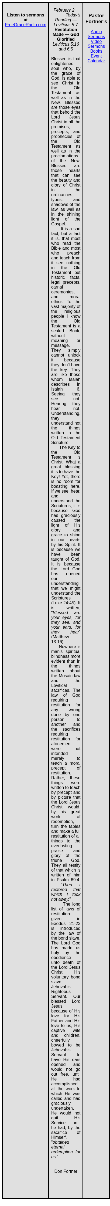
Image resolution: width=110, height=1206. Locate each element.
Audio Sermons (96, 34)
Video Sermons (96, 44)
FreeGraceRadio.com (25, 24)
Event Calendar (96, 58)
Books (96, 51)
